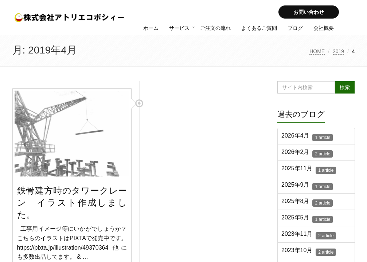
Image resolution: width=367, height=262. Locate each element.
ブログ (295, 28)
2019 (338, 51)
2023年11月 (308, 235)
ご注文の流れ (215, 28)
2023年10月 (308, 251)
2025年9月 (307, 186)
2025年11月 (308, 169)
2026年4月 (307, 136)
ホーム (151, 28)
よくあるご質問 (259, 28)
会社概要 (323, 28)
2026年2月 (307, 153)
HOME (317, 51)
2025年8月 (307, 202)
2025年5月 (307, 218)
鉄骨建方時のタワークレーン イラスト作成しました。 (72, 202)
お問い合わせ (308, 12)
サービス (179, 28)
